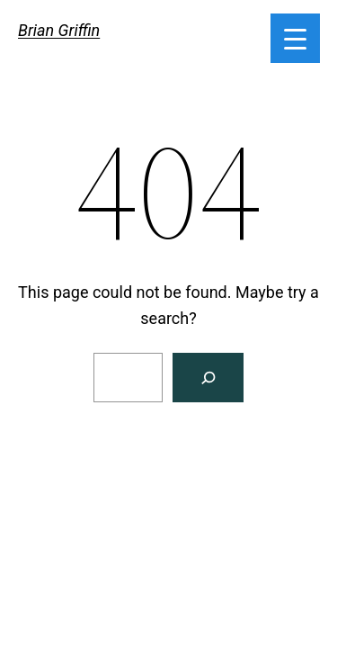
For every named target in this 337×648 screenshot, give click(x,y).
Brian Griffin (59, 30)
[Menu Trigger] (295, 38)
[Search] (208, 377)
